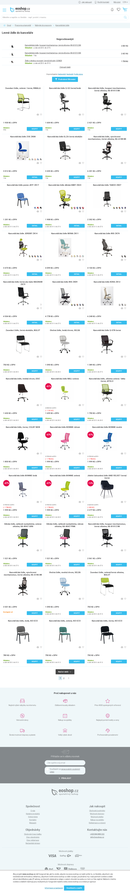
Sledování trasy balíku (33, 834)
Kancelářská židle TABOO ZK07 (107, 185)
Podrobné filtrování (65, 79)
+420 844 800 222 (97, 834)
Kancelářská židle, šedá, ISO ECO (23, 621)
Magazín (32, 823)
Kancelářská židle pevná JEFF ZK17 (23, 185)
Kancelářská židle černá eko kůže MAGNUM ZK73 (22, 283)
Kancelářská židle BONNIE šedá (23, 475)
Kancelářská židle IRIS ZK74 (107, 233)
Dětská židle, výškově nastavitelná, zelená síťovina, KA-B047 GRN (22, 525)
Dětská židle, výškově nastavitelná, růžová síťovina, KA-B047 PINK (64, 525)
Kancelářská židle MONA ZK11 (65, 233)
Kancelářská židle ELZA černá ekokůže (64, 136)
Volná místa (33, 817)
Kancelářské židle (62, 25)
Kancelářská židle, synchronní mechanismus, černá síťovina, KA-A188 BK (107, 137)
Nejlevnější (62, 74)
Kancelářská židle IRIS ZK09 (64, 282)
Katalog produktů (33, 814)
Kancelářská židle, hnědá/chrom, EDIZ (23, 379)
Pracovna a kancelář (23, 25)
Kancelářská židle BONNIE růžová (65, 427)
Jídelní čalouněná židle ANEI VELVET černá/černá (107, 476)
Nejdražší (70, 74)
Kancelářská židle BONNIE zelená (65, 475)
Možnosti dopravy (97, 814)
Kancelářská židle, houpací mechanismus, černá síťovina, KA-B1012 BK (107, 525)
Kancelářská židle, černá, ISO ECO (107, 621)
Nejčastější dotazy (33, 843)
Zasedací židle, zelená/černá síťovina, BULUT (107, 573)
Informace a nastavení (54, 888)
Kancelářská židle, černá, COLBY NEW (23, 427)
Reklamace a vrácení (97, 823)
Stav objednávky (32, 837)
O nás (33, 811)
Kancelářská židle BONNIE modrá (107, 427)
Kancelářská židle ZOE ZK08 (23, 136)
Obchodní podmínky (97, 811)
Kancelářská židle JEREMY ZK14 (22, 233)
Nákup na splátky (97, 820)
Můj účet (117, 2)
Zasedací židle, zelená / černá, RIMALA (23, 88)
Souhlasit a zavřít (74, 888)
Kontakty (32, 820)
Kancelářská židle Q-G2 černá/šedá (65, 88)
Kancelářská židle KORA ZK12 (107, 282)
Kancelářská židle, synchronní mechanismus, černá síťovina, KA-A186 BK (23, 573)
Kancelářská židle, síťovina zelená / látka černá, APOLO (107, 380)
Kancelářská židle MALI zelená (65, 379)
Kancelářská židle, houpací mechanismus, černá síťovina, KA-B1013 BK (107, 89)
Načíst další (64, 671)
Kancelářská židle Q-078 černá (107, 330)
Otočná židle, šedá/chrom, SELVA (65, 330)
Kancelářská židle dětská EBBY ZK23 (64, 185)
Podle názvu (78, 74)
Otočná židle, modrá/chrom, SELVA (65, 572)
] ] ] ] (125, 2)
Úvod (9, 25)
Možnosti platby (97, 817)
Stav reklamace (33, 840)
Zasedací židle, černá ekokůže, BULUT (23, 330)
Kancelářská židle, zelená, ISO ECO (65, 621)
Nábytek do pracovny (43, 25)
